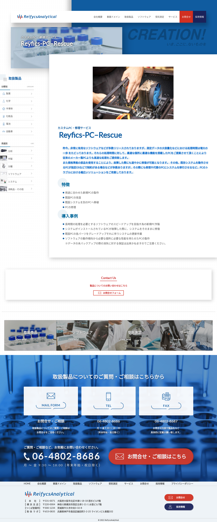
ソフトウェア (144, 16)
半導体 (7, 108)
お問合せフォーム (109, 293)
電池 (6, 123)
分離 (6, 166)
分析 (6, 150)
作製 (6, 158)
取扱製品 (128, 16)
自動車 (7, 131)
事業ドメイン (113, 16)
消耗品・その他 (12, 188)
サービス (173, 16)
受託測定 (159, 16)
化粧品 (7, 116)
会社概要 (98, 16)
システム (8, 181)
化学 (6, 101)
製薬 (6, 93)
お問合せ (186, 16)
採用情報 (199, 16)
